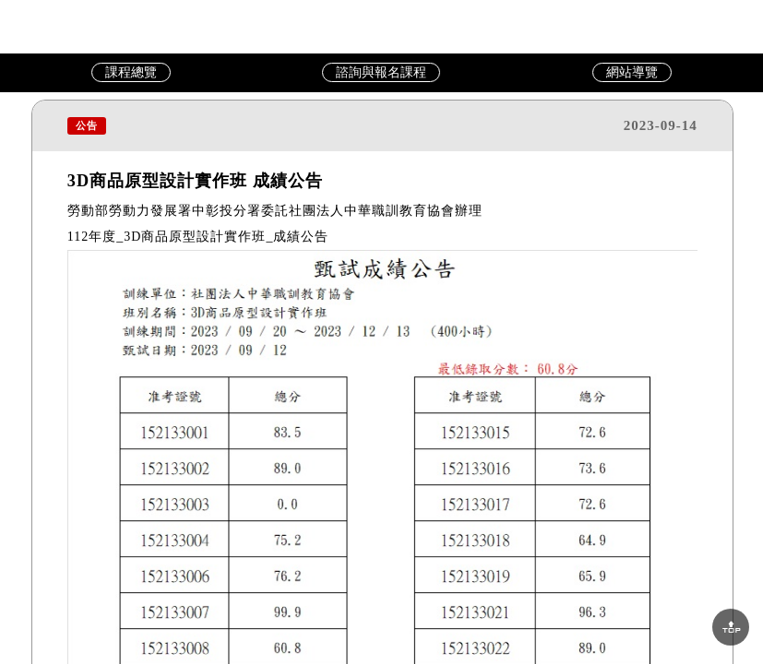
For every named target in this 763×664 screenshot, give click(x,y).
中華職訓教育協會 (382, 26)
